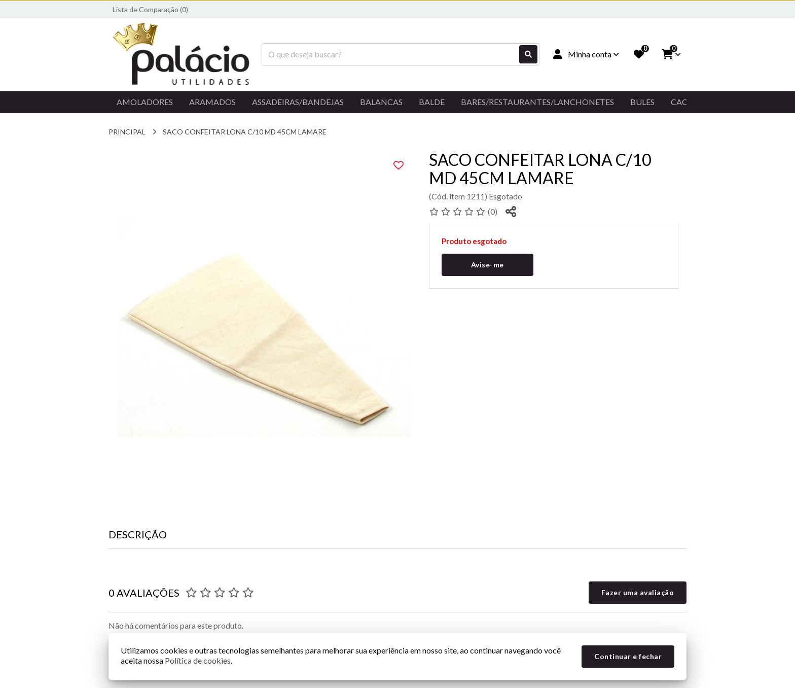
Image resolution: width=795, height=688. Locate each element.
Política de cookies (198, 660)
